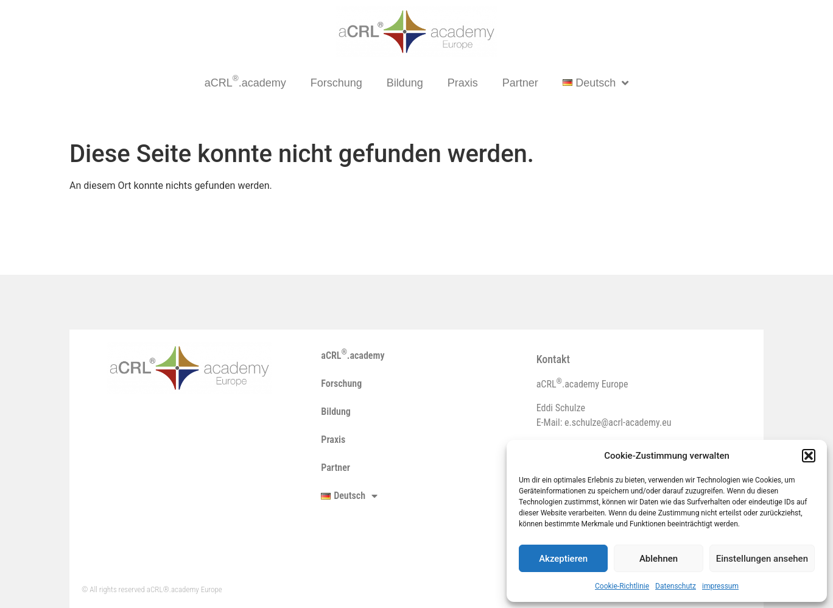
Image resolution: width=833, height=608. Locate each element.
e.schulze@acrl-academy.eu (617, 422)
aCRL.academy (245, 81)
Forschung (336, 83)
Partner (520, 83)
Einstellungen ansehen (762, 558)
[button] (809, 456)
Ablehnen (658, 558)
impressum (720, 586)
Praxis (463, 83)
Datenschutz (675, 586)
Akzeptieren (563, 558)
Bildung (405, 83)
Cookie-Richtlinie (622, 586)
